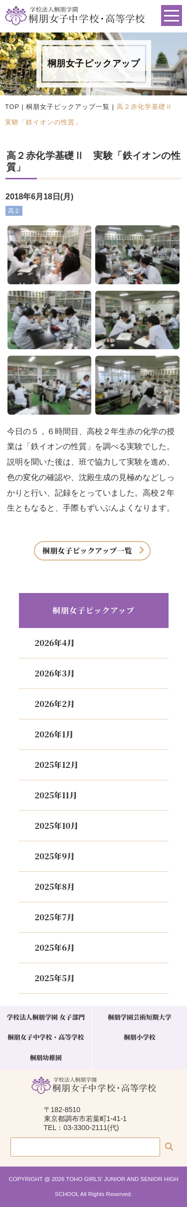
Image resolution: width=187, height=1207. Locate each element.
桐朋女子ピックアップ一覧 (68, 106)
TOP (12, 106)
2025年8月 (55, 886)
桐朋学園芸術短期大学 (140, 1017)
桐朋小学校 (140, 1037)
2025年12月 (57, 764)
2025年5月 (55, 978)
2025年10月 (57, 825)
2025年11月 (56, 795)
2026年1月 (54, 734)
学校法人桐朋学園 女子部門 (45, 1017)
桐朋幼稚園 (46, 1057)
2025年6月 (55, 947)
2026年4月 (55, 642)
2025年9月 (55, 856)
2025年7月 (55, 917)
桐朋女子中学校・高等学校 (45, 1037)
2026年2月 (55, 703)
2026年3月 (55, 673)
